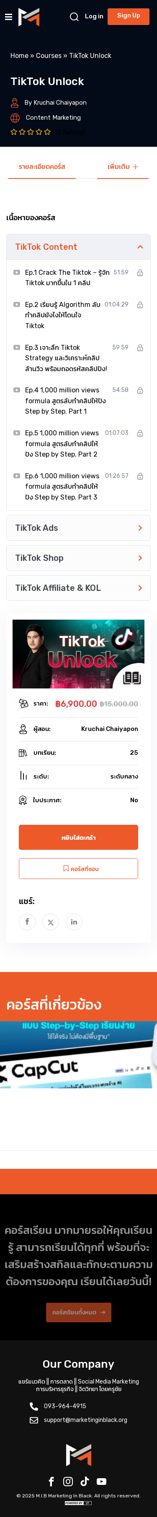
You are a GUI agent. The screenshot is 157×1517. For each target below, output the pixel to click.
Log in (94, 16)
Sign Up (128, 15)
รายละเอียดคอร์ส (42, 167)
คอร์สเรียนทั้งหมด (78, 1320)
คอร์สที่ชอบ (79, 869)
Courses (49, 56)
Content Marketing (53, 117)
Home (19, 56)
